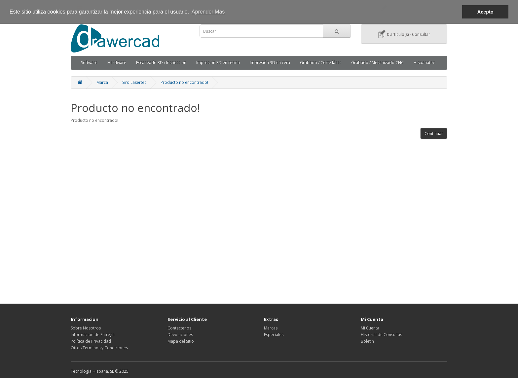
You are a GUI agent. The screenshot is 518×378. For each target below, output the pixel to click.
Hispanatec (424, 62)
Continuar (434, 133)
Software (89, 62)
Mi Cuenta (370, 328)
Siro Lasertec (134, 82)
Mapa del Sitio (180, 341)
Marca (102, 82)
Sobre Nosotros (86, 328)
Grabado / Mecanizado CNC (377, 62)
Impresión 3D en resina (218, 62)
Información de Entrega (93, 334)
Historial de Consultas (381, 334)
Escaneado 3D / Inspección (161, 62)
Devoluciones (180, 334)
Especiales (273, 334)
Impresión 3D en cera (270, 62)
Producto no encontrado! (184, 82)
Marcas (271, 328)
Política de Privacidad (91, 341)
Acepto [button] (485, 12)
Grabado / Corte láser (320, 62)
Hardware (116, 62)
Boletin (367, 341)
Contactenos (179, 328)
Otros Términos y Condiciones (99, 348)
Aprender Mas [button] (208, 12)
